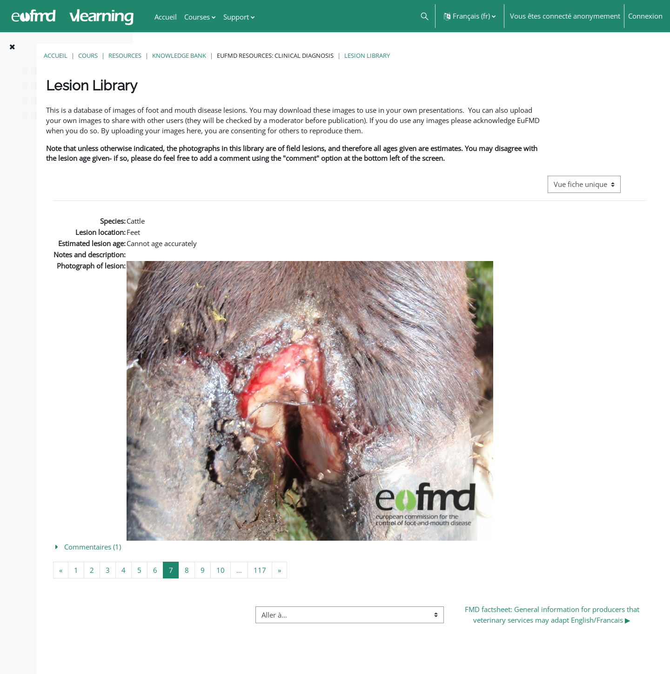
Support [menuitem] (236, 16)
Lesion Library (470, 55)
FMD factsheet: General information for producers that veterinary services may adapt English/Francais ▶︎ (570, 645)
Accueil (159, 55)
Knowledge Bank (282, 55)
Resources (228, 55)
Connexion (645, 16)
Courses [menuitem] (197, 16)
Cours (191, 55)
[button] (424, 16)
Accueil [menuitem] (165, 16)
